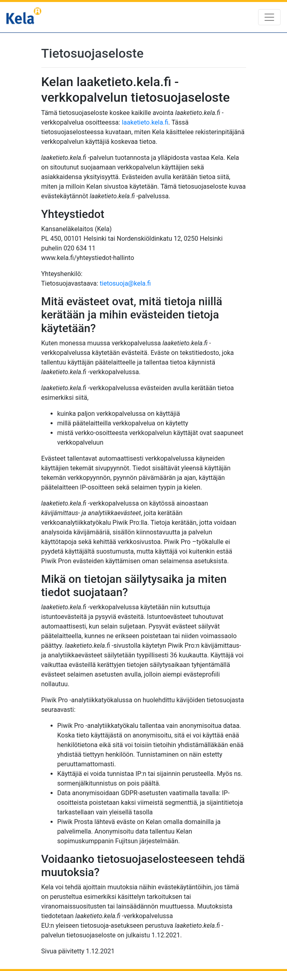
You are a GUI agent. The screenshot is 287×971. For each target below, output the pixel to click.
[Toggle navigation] (269, 17)
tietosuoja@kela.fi (125, 283)
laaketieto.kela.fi (145, 122)
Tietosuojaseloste (92, 53)
